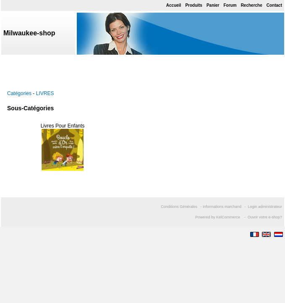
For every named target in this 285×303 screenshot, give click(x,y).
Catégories (19, 93)
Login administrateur (265, 207)
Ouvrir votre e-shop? (265, 217)
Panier (213, 5)
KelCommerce (228, 217)
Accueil (173, 5)
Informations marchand (222, 207)
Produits (193, 5)
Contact (274, 5)
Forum (230, 5)
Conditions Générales (179, 207)
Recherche (251, 5)
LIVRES (45, 93)
